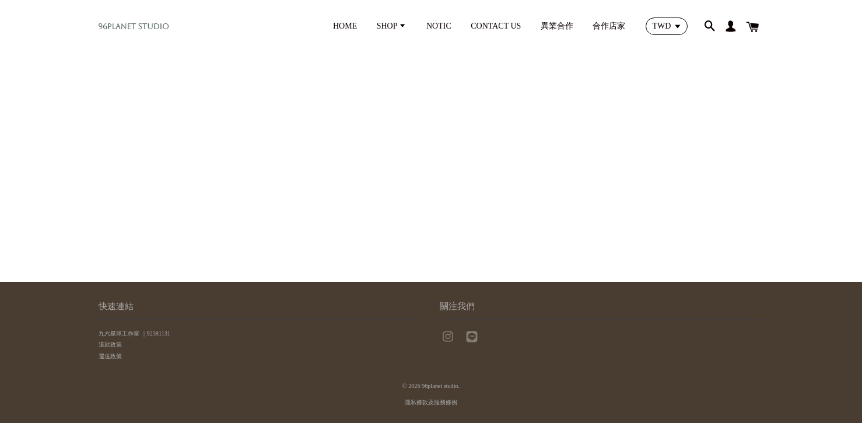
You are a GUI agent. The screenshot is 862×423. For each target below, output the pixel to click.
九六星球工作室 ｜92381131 (134, 333)
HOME (345, 26)
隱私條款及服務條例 (431, 402)
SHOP (392, 26)
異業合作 (557, 26)
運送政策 (110, 356)
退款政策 (110, 344)
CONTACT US (496, 26)
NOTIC (438, 26)
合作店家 (609, 26)
